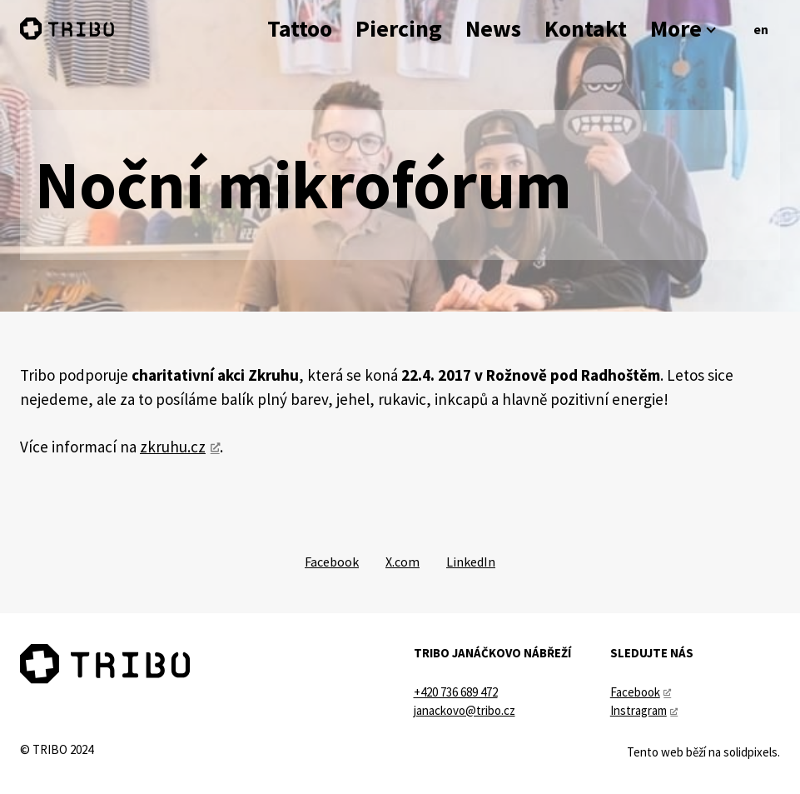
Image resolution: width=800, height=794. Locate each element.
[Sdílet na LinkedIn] (470, 562)
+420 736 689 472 (456, 692)
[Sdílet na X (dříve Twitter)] (402, 562)
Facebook (635, 692)
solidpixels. (751, 752)
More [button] (684, 28)
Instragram (638, 710)
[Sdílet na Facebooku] (332, 562)
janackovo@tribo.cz (464, 710)
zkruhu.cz (173, 447)
